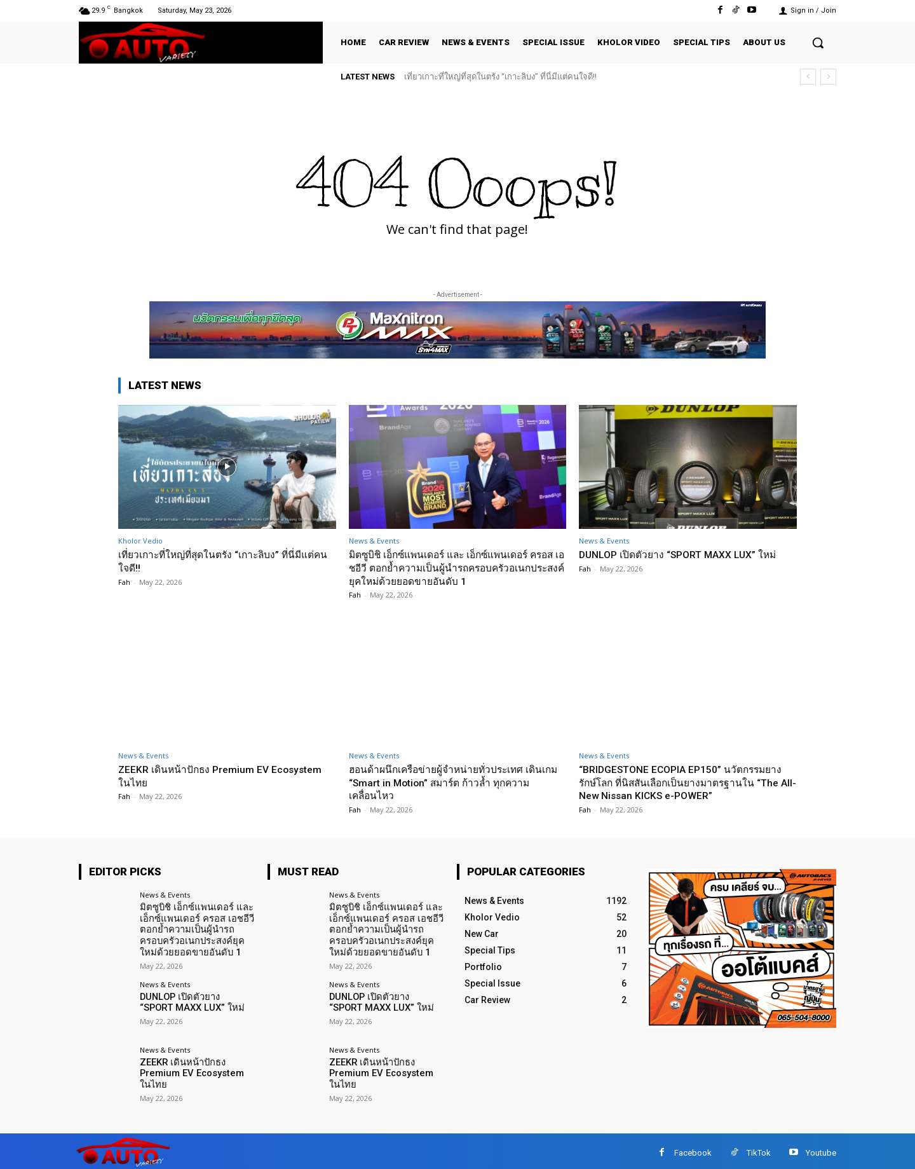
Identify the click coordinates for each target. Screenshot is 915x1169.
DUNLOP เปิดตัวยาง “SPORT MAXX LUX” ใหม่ (687, 554)
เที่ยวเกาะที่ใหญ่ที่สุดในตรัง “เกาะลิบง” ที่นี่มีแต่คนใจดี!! (500, 76)
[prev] (808, 77)
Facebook (693, 1149)
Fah (124, 581)
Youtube (821, 1149)
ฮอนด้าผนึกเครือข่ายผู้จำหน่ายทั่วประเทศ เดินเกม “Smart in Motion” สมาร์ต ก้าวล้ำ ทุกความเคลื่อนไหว (457, 782)
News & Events (374, 540)
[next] (828, 77)
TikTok (759, 1149)
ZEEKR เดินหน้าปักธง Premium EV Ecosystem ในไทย (199, 775)
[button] (817, 42)
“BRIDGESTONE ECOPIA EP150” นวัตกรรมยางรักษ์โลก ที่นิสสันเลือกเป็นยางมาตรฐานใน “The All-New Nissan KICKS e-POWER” (684, 782)
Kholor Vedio (140, 540)
